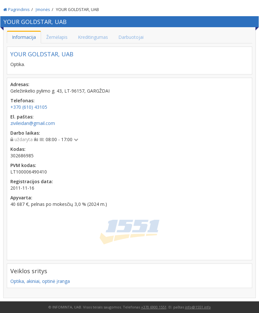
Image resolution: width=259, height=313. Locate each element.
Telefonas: (22, 100)
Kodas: (18, 149)
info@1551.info (198, 307)
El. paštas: (22, 117)
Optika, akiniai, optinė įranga (40, 281)
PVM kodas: (23, 165)
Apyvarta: (21, 198)
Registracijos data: (31, 181)
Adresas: (19, 84)
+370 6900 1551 (154, 307)
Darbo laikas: (25, 133)
